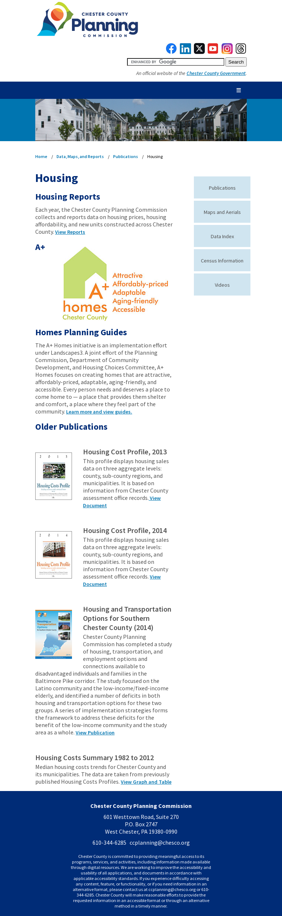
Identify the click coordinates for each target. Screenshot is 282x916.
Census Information (222, 260)
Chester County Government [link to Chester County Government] (216, 73)
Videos (222, 285)
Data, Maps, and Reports (80, 156)
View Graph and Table (146, 782)
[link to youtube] (213, 52)
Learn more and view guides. (99, 411)
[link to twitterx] (199, 52)
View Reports (70, 232)
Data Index (222, 236)
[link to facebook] (171, 52)
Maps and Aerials (222, 212)
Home (41, 156)
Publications (125, 156)
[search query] (175, 62)
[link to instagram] (227, 52)
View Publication (95, 732)
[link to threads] (241, 52)
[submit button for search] (236, 62)
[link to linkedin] (186, 52)
